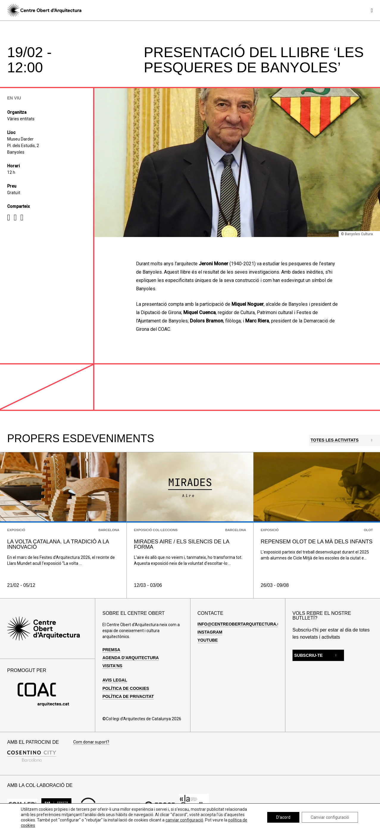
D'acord (283, 817)
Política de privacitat (128, 696)
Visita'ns (112, 665)
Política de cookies (125, 688)
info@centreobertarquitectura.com (242, 624)
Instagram (210, 632)
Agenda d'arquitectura (130, 657)
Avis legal (114, 680)
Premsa (111, 649)
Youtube (208, 640)
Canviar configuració (330, 817)
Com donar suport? (91, 742)
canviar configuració (184, 820)
